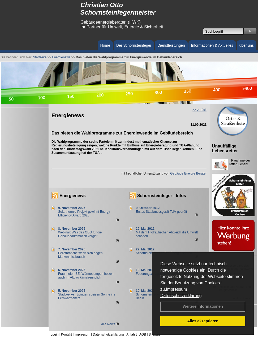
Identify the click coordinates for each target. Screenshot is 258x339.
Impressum (176, 289)
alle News (109, 324)
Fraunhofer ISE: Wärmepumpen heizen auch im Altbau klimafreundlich (86, 275)
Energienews (72, 195)
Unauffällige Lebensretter (225, 148)
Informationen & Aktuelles (212, 45)
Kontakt (66, 334)
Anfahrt (131, 334)
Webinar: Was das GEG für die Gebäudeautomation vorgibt (80, 234)
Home (105, 45)
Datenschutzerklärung (181, 295)
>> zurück (199, 110)
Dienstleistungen (171, 45)
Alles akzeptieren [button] (202, 321)
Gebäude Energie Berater (188, 173)
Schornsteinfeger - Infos (161, 195)
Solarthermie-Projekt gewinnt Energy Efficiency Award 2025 (84, 213)
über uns (246, 45)
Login (54, 334)
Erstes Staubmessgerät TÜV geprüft (161, 212)
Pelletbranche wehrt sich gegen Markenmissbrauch (80, 255)
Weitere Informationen (203, 306)
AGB (142, 334)
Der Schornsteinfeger (133, 45)
